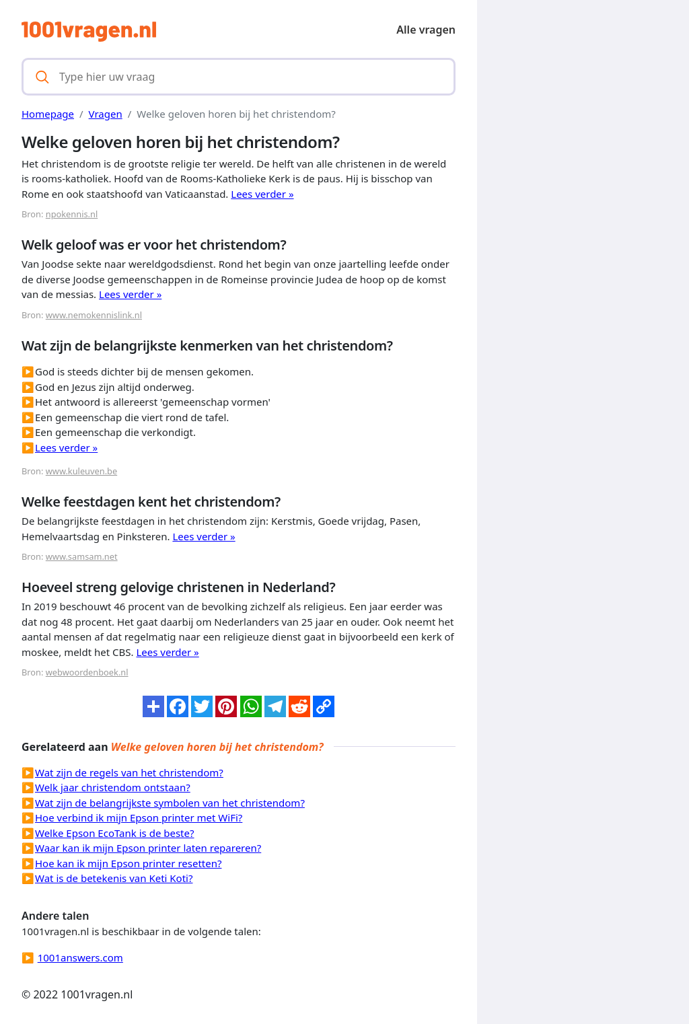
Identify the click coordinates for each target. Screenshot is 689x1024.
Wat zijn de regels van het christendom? (129, 772)
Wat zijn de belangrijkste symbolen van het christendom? (170, 802)
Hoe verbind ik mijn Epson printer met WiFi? (138, 817)
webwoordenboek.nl (87, 672)
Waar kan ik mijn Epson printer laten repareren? (148, 847)
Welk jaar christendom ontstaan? (112, 787)
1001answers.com (80, 957)
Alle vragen (426, 29)
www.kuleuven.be (81, 471)
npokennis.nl (72, 214)
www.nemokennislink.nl (94, 315)
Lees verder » (262, 193)
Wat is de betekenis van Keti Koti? (113, 878)
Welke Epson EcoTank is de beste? (114, 833)
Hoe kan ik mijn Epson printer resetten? (128, 863)
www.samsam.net (82, 556)
